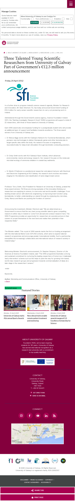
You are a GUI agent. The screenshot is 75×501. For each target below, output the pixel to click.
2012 (52, 52)
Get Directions (39, 393)
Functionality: (25, 19)
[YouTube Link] (38, 416)
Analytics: (57, 19)
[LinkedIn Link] (46, 416)
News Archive (44, 52)
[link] (10, 461)
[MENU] (71, 4)
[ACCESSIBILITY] (46, 482)
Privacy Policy (52, 35)
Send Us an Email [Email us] (38, 396)
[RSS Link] (54, 416)
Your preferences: (42, 19)
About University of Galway (17, 52)
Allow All (35, 22)
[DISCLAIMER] (25, 480)
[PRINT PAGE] (37, 497)
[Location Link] (37, 443)
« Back (7, 281)
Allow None (46, 22)
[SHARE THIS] (37, 490)
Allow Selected (58, 22)
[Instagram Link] (21, 416)
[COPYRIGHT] (50, 480)
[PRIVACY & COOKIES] (37, 480)
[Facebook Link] (30, 416)
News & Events (33, 52)
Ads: (67, 19)
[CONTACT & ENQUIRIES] (32, 482)
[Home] (4, 52)
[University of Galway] (10, 43)
